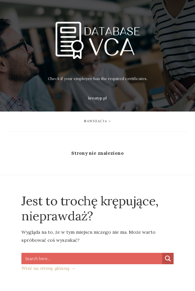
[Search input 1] (92, 258)
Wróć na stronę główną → (48, 268)
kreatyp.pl (97, 97)
